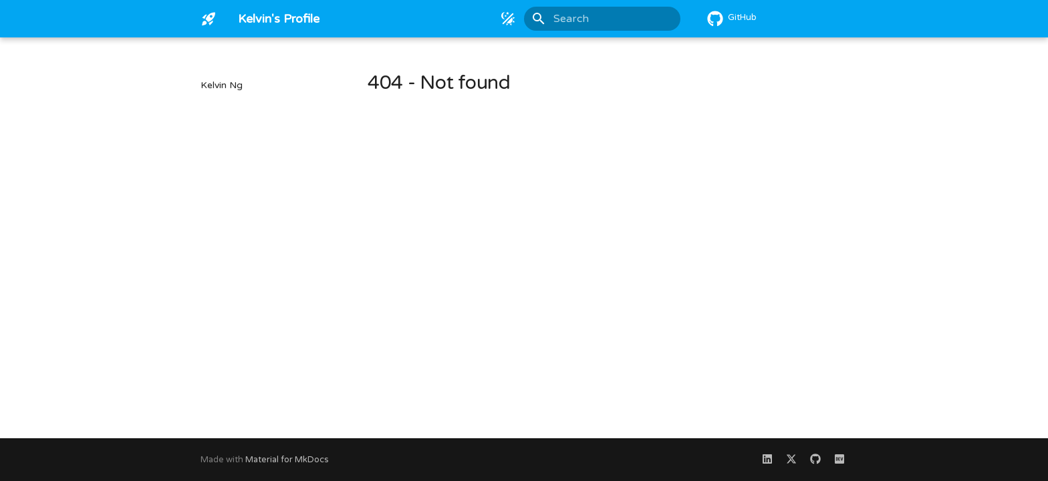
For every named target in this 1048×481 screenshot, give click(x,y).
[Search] (602, 19)
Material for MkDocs (287, 459)
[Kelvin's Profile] (208, 18)
